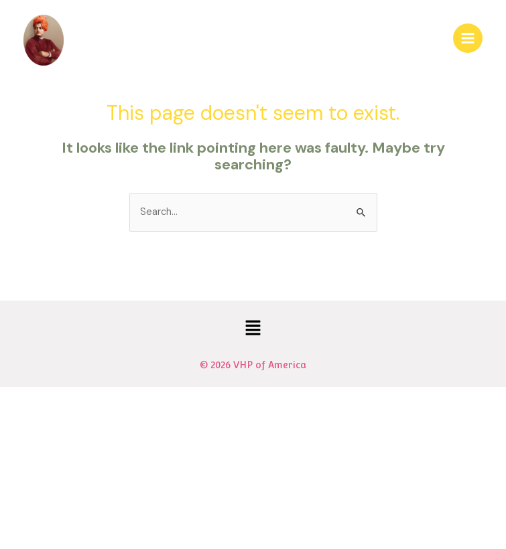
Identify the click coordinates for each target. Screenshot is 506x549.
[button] (252, 328)
